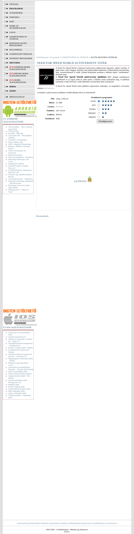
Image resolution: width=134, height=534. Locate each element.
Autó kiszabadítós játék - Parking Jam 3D (18, 381)
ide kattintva (49, 88)
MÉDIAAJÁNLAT (17, 97)
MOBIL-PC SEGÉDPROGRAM (17, 27)
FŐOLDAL (14, 4)
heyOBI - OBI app (15, 133)
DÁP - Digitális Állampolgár (19, 144)
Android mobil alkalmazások (19, 68)
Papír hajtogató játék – (17, 391)
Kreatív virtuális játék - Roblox (20, 348)
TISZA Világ (13, 131)
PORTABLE (14, 17)
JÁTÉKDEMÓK (16, 13)
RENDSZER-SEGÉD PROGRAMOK (18, 44)
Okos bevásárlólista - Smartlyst (20, 157)
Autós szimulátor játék (17, 393)
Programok (54, 57)
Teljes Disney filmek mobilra (19, 374)
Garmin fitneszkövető (17, 337)
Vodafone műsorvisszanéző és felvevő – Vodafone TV (20, 355)
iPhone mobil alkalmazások (18, 74)
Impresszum (86, 523)
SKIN (11, 21)
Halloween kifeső (15, 155)
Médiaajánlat (75, 523)
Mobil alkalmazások (17, 81)
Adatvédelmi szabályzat (58, 523)
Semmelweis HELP (16, 164)
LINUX (12, 32)
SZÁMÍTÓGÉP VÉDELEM (20, 54)
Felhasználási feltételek (38, 523)
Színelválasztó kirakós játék (19, 389)
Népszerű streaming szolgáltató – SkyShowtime (20, 182)
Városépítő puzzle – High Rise (20, 179)
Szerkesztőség (22, 523)
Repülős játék (13, 384)
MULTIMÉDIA (15, 50)
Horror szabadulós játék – (18, 371)
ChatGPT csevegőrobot (17, 140)
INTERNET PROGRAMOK (20, 58)
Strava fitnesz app (15, 142)
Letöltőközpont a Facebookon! (105, 523)
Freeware (59, 106)
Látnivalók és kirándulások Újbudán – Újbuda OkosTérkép (20, 368)
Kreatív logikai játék (16, 387)
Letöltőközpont (42, 57)
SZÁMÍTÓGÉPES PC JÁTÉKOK (18, 38)
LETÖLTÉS (83, 181)
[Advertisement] (19, 252)
